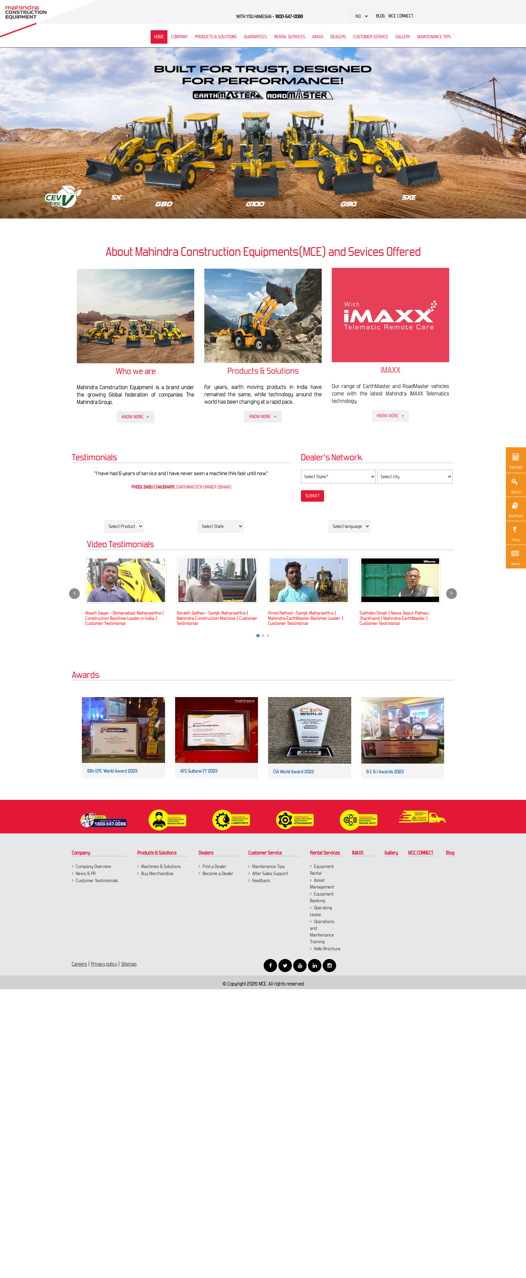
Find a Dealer (214, 866)
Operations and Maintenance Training (322, 932)
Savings (516, 460)
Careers (79, 964)
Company (179, 37)
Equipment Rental (322, 870)
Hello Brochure (327, 949)
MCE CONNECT (420, 853)
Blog (450, 853)
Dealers (338, 37)
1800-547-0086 (289, 16)
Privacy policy (104, 964)
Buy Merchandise (157, 873)
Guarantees (255, 37)
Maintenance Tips (434, 37)
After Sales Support (270, 873)
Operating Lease (321, 911)
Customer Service (370, 37)
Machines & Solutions (161, 866)
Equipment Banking (322, 897)
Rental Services (325, 853)
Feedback (261, 880)
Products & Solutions (216, 37)
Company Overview (93, 866)
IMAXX (357, 853)
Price (515, 533)
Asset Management (322, 883)
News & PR (86, 873)
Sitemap (129, 964)
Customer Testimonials (97, 880)
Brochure (515, 509)
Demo (515, 485)
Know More (133, 413)
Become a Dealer (218, 873)
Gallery (391, 853)
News (515, 557)
